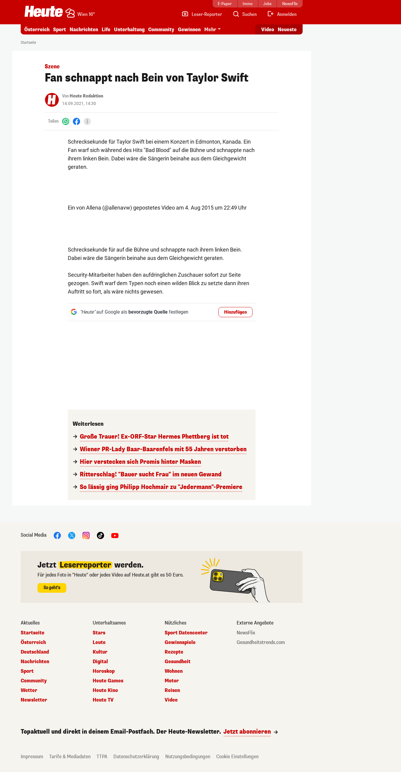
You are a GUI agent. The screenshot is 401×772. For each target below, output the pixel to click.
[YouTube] (114, 535)
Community (161, 29)
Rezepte (174, 652)
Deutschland (35, 652)
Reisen (172, 690)
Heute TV (103, 700)
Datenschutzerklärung (136, 756)
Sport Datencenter (186, 633)
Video (171, 700)
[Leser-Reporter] (201, 14)
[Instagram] (86, 535)
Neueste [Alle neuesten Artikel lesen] (287, 29)
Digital (100, 662)
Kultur (100, 652)
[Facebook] (76, 121)
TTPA (102, 756)
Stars (99, 633)
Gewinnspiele (180, 642)
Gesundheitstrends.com (261, 642)
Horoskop (104, 671)
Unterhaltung (129, 29)
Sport (59, 29)
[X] (71, 535)
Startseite (28, 42)
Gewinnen (189, 29)
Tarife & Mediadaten (70, 756)
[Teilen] (87, 121)
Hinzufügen (235, 312)
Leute (99, 642)
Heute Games (108, 681)
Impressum (32, 756)
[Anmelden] (282, 14)
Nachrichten (84, 29)
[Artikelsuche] (244, 14)
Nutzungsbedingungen (187, 756)
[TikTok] (100, 535)
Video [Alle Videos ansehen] (267, 29)
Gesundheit (177, 662)
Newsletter (34, 700)
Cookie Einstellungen (237, 756)
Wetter (29, 690)
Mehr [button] (210, 29)
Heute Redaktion (86, 96)
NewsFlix (246, 633)
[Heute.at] (43, 11)
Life (106, 29)
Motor (172, 681)
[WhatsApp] (65, 121)
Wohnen (174, 671)
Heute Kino (105, 690)
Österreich (36, 29)
